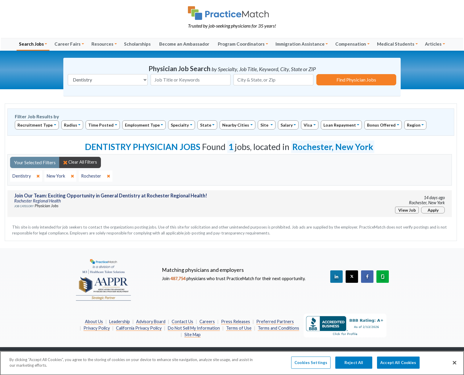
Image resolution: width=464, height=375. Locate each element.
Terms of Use (239, 328)
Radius (70, 124)
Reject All (353, 365)
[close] (26, 176)
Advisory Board (150, 321)
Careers (207, 321)
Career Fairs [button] (67, 44)
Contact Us (182, 321)
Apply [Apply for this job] (433, 210)
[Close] (454, 365)
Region (413, 124)
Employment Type (142, 124)
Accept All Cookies (398, 365)
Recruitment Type (35, 124)
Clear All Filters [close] (80, 162)
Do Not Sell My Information (194, 328)
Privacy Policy (96, 328)
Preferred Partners (275, 321)
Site (264, 124)
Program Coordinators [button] (241, 44)
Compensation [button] (350, 44)
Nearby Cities (235, 124)
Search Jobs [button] (31, 44)
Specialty (180, 124)
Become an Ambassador (184, 44)
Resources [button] (102, 44)
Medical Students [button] (395, 44)
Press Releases (235, 321)
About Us (94, 321)
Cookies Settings (310, 365)
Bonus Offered (381, 124)
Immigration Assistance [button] (300, 44)
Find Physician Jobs (356, 79)
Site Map (192, 334)
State (205, 124)
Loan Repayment (339, 124)
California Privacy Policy (139, 328)
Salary (287, 124)
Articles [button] (433, 44)
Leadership (119, 321)
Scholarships (137, 44)
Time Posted (101, 124)
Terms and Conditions (278, 328)
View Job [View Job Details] (407, 210)
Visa (308, 124)
